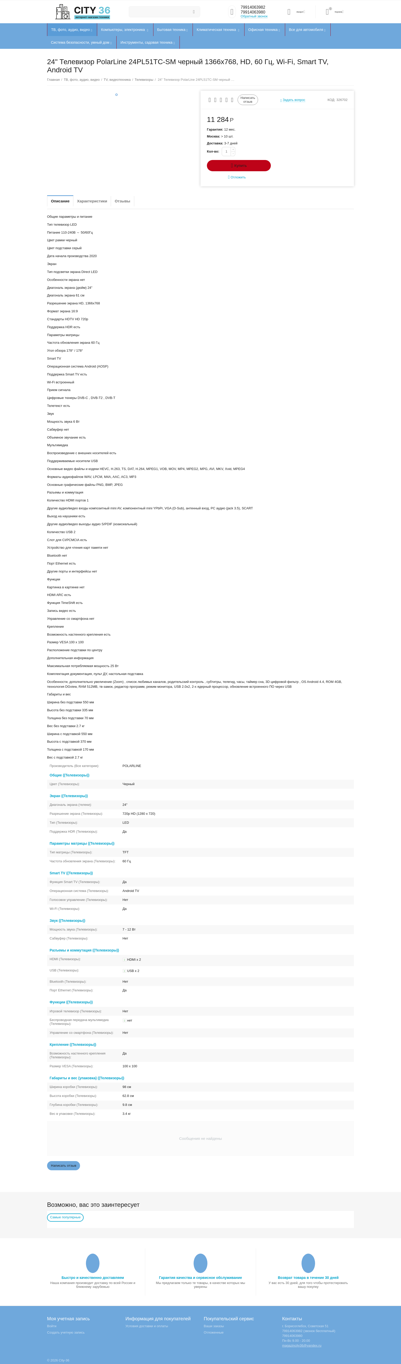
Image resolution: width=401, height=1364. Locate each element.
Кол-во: (213, 151)
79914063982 (254, 7)
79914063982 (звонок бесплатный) (308, 1331)
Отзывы (134, 201)
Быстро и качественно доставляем (93, 1278)
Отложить (237, 177)
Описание (62, 201)
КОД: (331, 100)
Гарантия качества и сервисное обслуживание (200, 1278)
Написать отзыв (247, 99)
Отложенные (214, 1332)
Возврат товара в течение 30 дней (308, 1278)
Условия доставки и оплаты (146, 1326)
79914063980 (254, 12)
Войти (51, 1326)
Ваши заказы (214, 1326)
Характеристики (99, 201)
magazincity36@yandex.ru (301, 1345)
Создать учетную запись (66, 1332)
